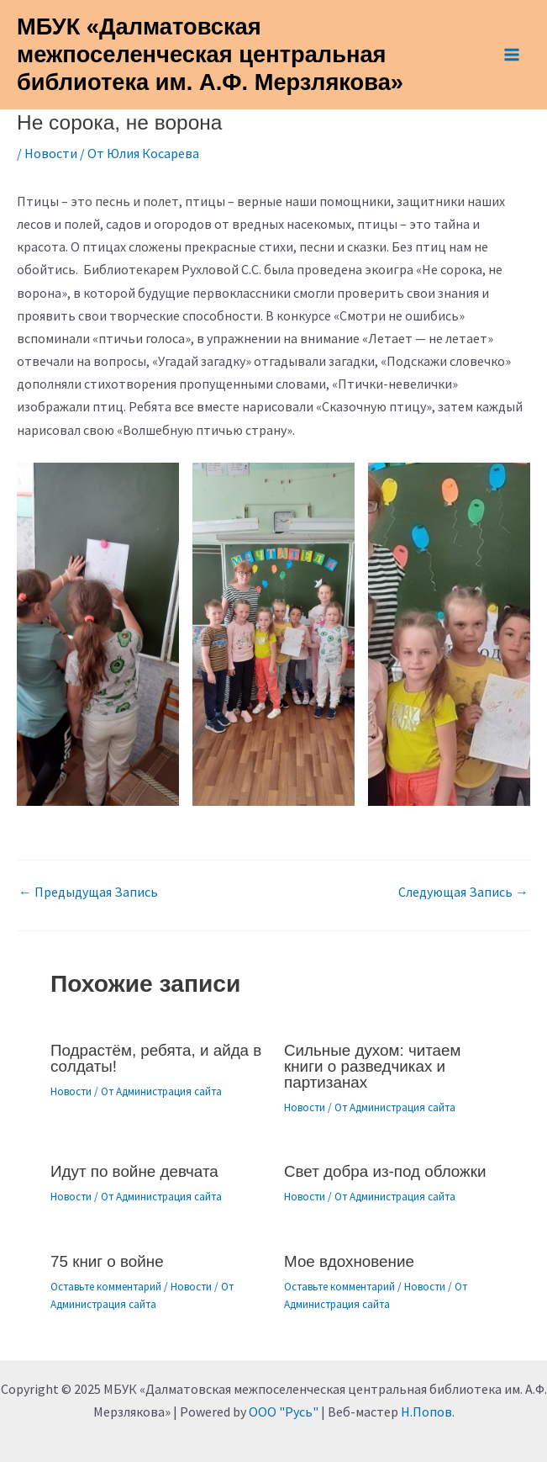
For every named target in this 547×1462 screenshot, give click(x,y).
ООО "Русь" (283, 1411)
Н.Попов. (428, 1411)
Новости (50, 153)
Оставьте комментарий (105, 1286)
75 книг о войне (107, 1261)
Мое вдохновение (349, 1261)
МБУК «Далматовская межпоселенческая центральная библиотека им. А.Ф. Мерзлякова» (210, 54)
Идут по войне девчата (134, 1171)
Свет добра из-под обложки (385, 1171)
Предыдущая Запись (88, 891)
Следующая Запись (463, 891)
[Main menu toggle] (511, 54)
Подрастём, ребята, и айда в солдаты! (155, 1058)
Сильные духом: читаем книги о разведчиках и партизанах (372, 1066)
